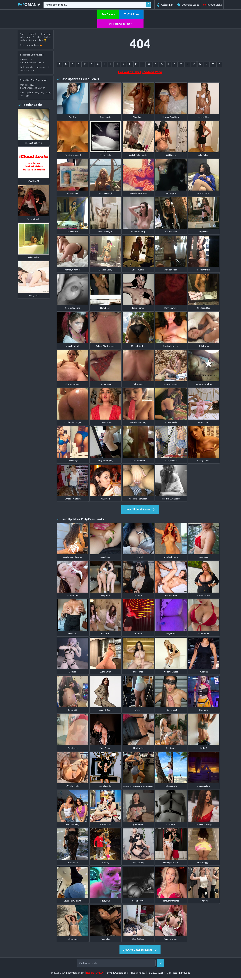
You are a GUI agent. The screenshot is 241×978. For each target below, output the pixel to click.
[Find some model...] (116, 963)
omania (29, 5)
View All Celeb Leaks (140, 509)
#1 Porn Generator (120, 23)
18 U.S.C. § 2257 (156, 972)
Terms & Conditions (116, 972)
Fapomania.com (75, 972)
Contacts (172, 972)
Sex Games (108, 14)
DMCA (99, 972)
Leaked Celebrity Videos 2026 (140, 72)
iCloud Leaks (212, 4)
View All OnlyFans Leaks (140, 949)
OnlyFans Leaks (188, 4)
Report (90, 972)
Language (184, 972)
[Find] (160, 963)
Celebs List (164, 4)
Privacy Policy (137, 972)
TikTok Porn (131, 14)
